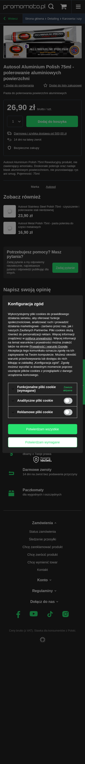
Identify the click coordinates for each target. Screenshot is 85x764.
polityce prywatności (38, 338)
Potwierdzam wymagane (42, 442)
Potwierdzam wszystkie (42, 429)
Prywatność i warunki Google (48, 346)
